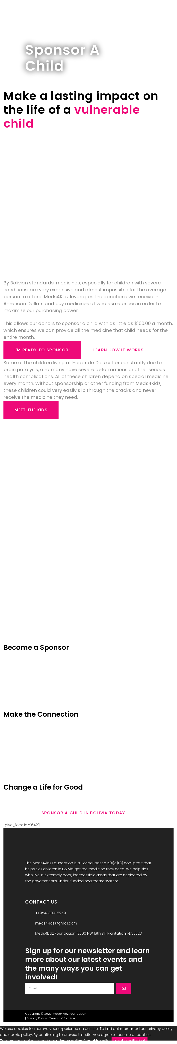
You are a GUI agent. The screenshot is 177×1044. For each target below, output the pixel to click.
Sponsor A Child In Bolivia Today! (84, 813)
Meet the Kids (31, 410)
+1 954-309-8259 (50, 913)
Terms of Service (62, 1018)
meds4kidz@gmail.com (56, 923)
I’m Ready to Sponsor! (42, 350)
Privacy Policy (37, 1018)
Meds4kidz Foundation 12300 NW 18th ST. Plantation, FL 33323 (88, 933)
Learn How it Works (118, 350)
